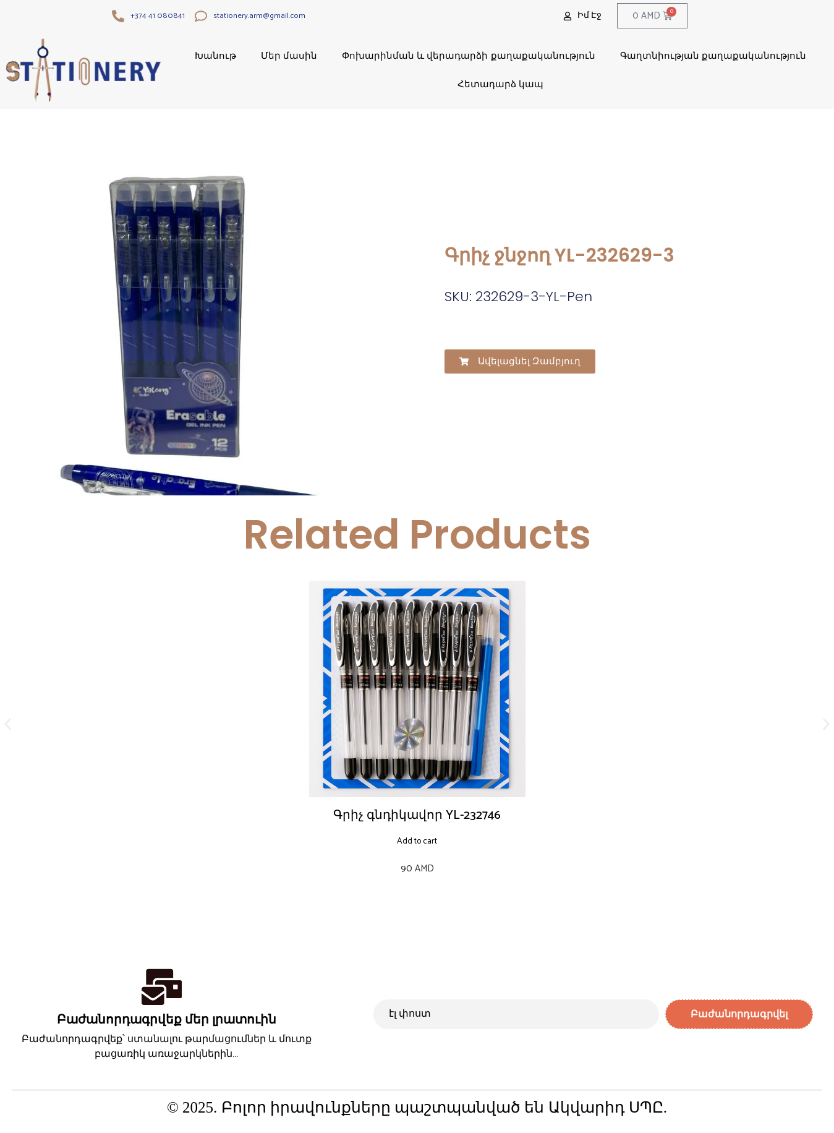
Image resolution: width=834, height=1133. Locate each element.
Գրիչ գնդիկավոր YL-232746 (417, 815)
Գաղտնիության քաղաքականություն (713, 55)
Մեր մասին (289, 55)
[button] (520, 361)
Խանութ (215, 55)
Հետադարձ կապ (500, 84)
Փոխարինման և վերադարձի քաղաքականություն (468, 55)
